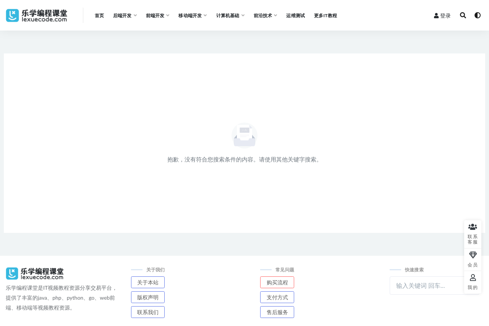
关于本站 (148, 282)
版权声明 (148, 297)
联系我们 (148, 312)
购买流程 (277, 282)
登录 (442, 15)
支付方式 (277, 297)
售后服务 (277, 312)
